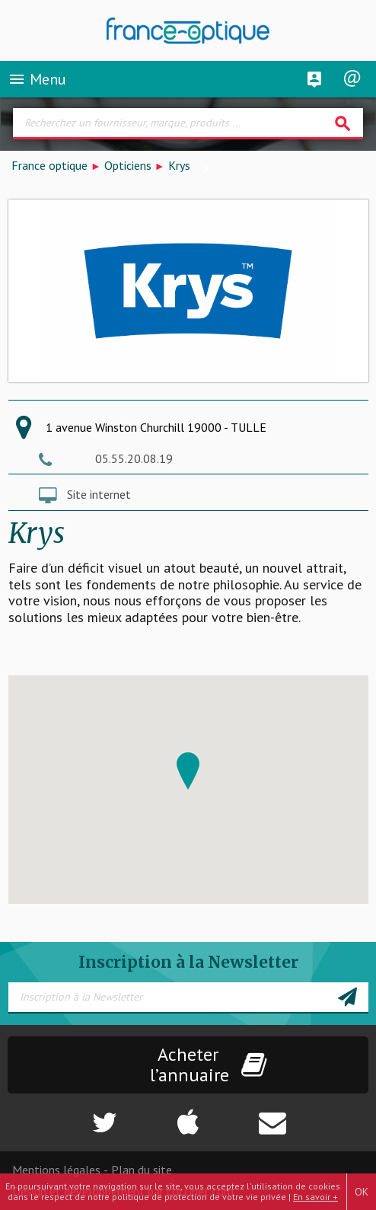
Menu (37, 79)
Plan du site (141, 1169)
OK (361, 1192)
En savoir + (315, 1196)
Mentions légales (56, 1169)
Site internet (99, 494)
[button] (188, 771)
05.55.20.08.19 (134, 458)
